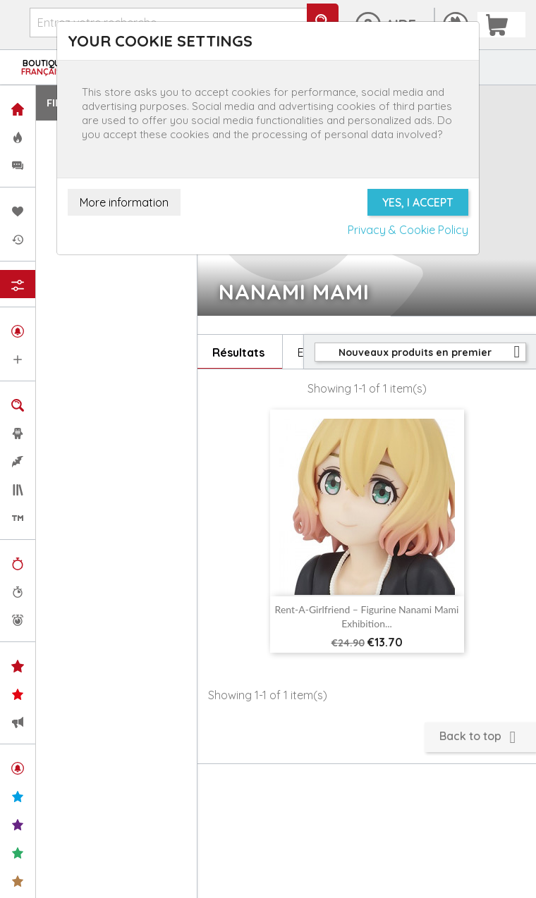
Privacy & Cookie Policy (408, 230)
